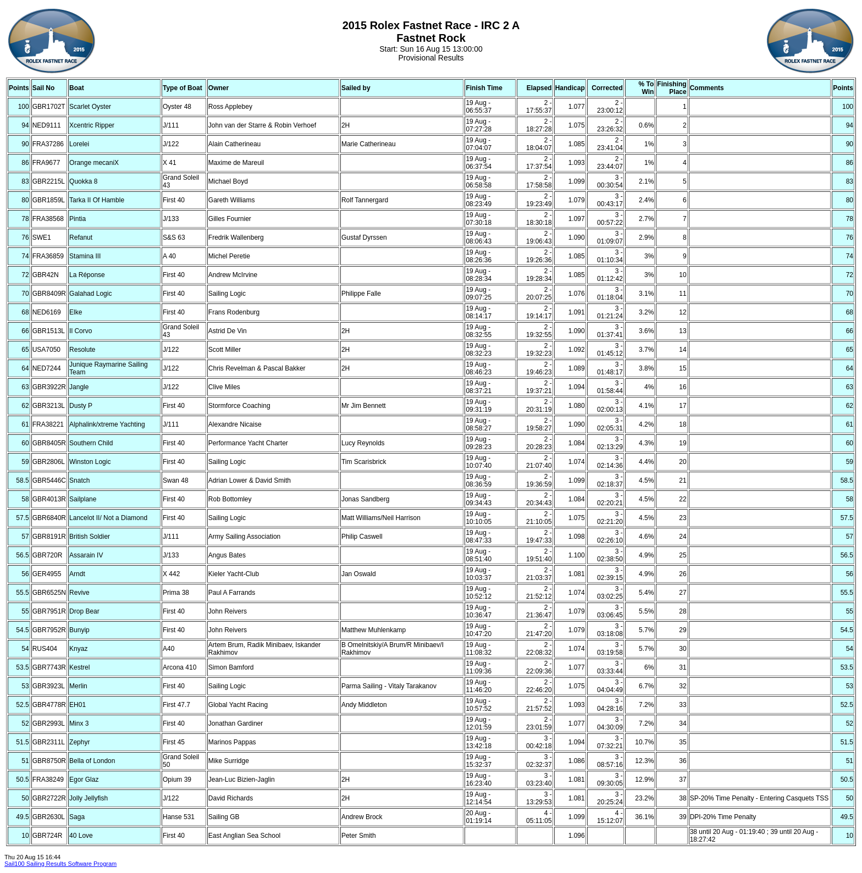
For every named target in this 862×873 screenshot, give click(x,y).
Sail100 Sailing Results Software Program (60, 863)
